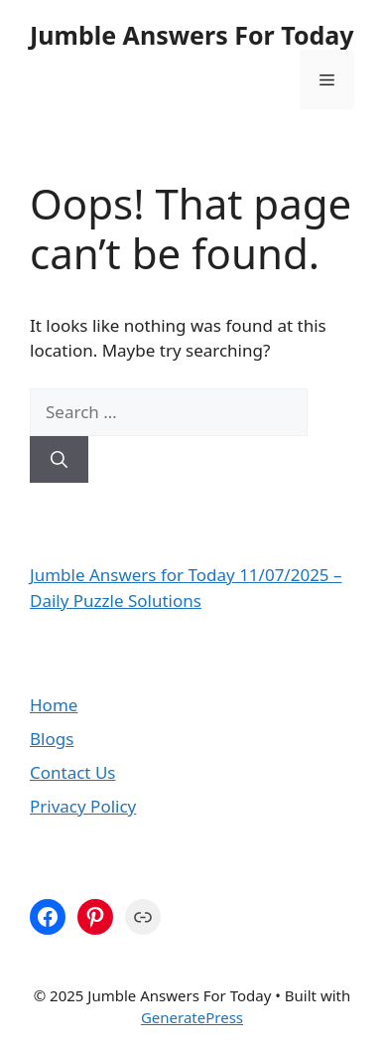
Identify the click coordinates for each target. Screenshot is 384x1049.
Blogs (51, 738)
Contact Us (73, 772)
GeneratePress (192, 1017)
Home (53, 704)
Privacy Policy (83, 806)
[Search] (59, 460)
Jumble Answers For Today (192, 35)
